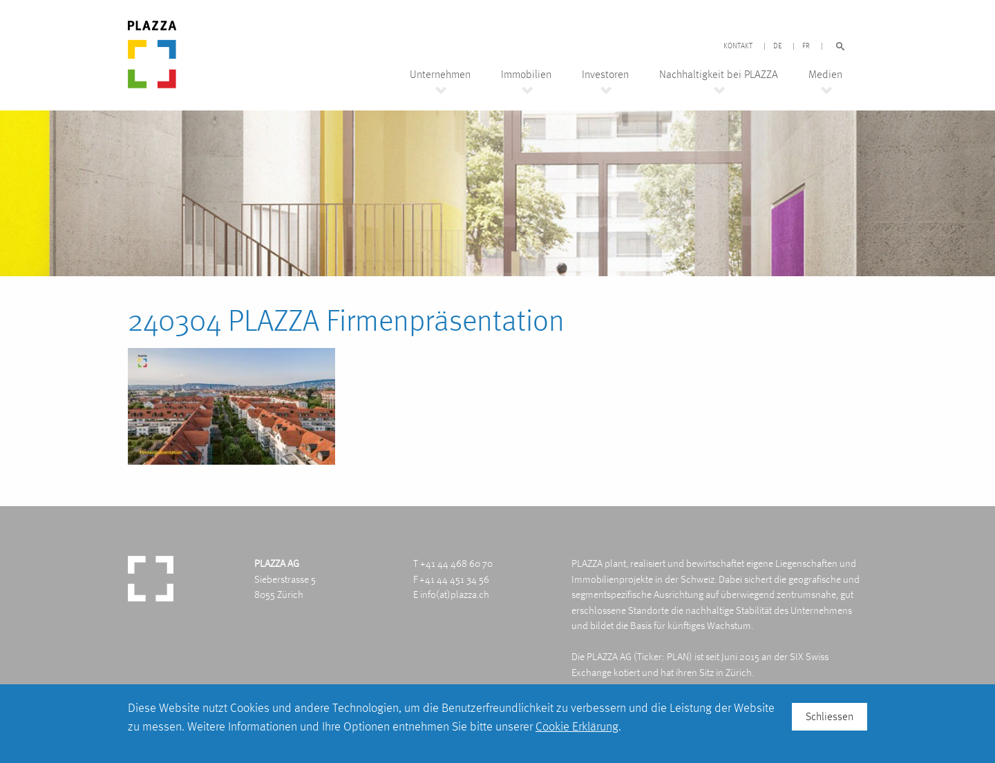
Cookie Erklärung (577, 726)
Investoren (605, 74)
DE (777, 46)
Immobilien (526, 74)
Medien (825, 74)
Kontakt (737, 46)
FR (806, 46)
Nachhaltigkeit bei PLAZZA (718, 74)
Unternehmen (440, 74)
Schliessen (829, 716)
